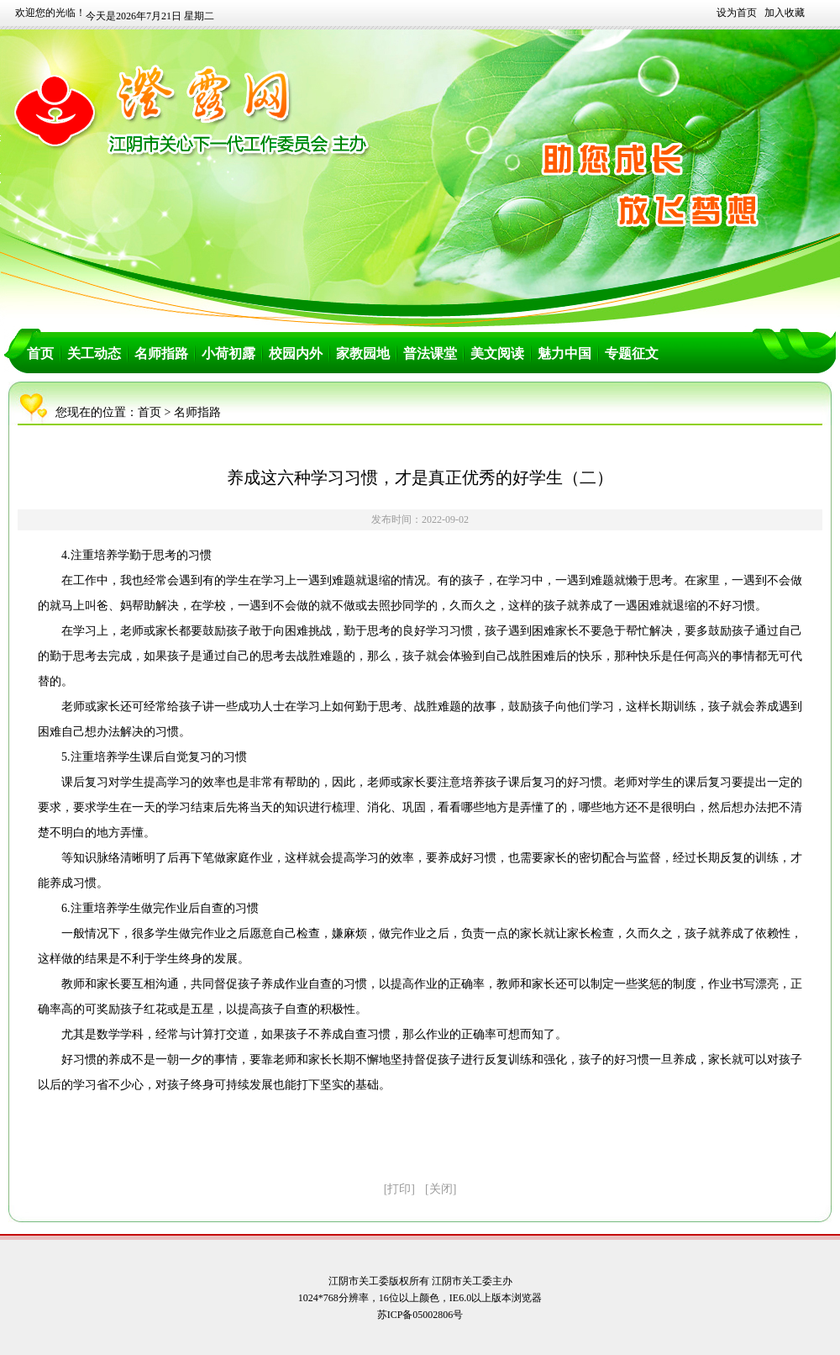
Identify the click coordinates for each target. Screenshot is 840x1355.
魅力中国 (564, 353)
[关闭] (440, 1189)
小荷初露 (228, 353)
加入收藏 (784, 12)
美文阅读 (497, 353)
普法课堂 (430, 353)
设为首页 (737, 12)
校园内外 (296, 353)
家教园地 (363, 353)
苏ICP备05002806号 (420, 1315)
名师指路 (161, 353)
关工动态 (94, 353)
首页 (40, 353)
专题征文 (632, 353)
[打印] (399, 1189)
